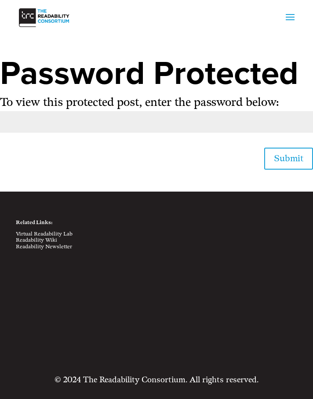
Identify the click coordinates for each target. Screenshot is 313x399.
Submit (288, 158)
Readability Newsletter (44, 246)
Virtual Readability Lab (44, 234)
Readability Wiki (36, 240)
